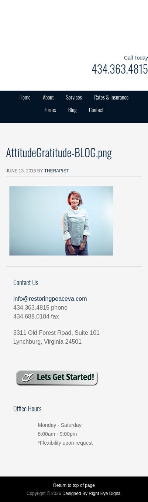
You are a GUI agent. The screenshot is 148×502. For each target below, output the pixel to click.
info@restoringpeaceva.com (50, 299)
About (48, 97)
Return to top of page (74, 485)
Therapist (56, 170)
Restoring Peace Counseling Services (74, 25)
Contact (96, 109)
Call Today (136, 58)
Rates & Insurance (111, 97)
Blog (72, 109)
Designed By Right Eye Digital (91, 493)
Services (74, 97)
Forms (50, 109)
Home (25, 97)
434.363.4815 (120, 68)
